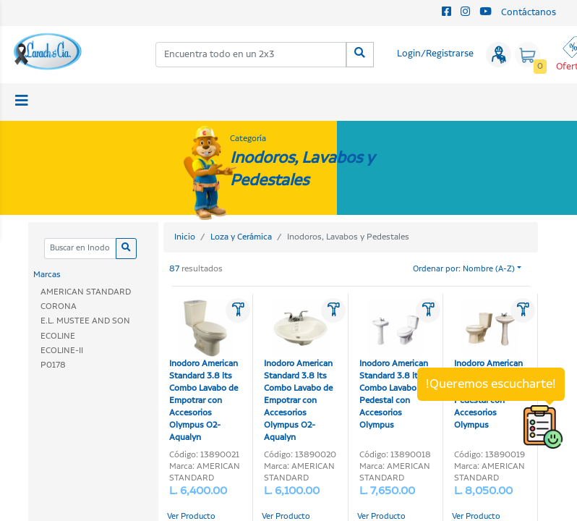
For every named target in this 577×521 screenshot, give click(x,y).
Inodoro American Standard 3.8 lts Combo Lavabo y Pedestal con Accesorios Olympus (393, 365)
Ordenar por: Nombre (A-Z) (464, 269)
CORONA (58, 306)
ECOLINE (57, 336)
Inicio (184, 237)
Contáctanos (528, 13)
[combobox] (251, 54)
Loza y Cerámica (241, 237)
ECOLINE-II (61, 350)
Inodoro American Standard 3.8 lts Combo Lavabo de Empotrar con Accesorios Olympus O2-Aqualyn (203, 371)
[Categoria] (80, 248)
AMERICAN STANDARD (85, 292)
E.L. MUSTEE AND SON (85, 321)
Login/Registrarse (435, 54)
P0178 (53, 365)
